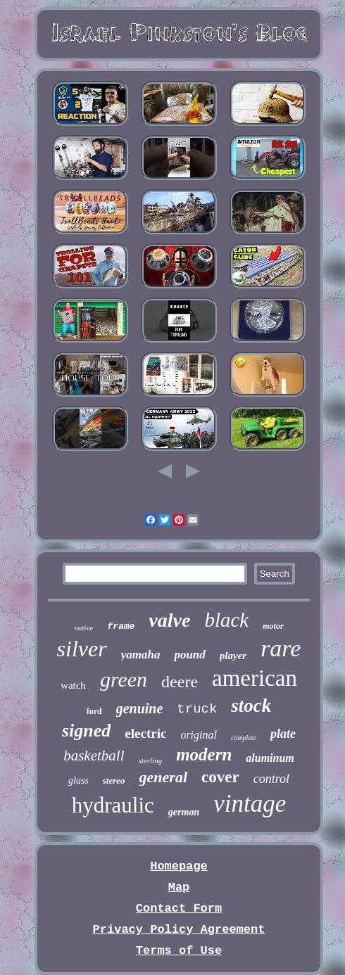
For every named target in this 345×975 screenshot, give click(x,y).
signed (86, 730)
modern (204, 754)
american (254, 678)
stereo (114, 780)
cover (220, 777)
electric (145, 733)
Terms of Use (179, 950)
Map (179, 887)
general (163, 777)
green (123, 679)
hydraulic (113, 805)
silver (82, 648)
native (83, 627)
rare (281, 648)
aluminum (270, 758)
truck (197, 709)
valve (169, 620)
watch (73, 685)
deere (179, 682)
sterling (151, 760)
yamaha (141, 654)
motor (273, 626)
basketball (93, 755)
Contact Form (179, 908)
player (233, 655)
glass (78, 780)
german (183, 812)
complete (243, 737)
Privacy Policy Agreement (179, 929)
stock (251, 705)
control (271, 779)
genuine (139, 708)
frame (120, 626)
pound (189, 654)
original (198, 735)
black (226, 619)
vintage (249, 803)
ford (94, 711)
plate (283, 734)
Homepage (179, 866)
